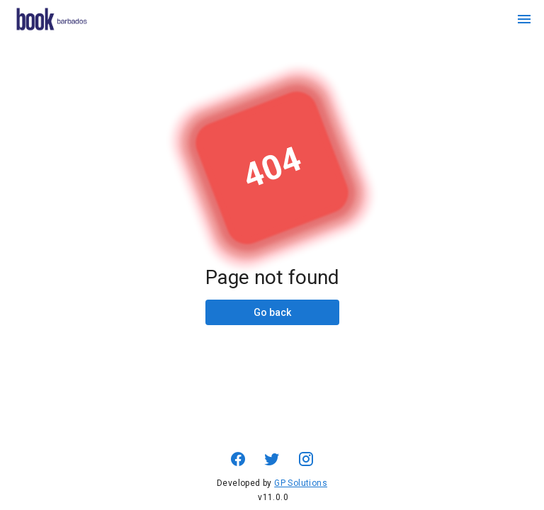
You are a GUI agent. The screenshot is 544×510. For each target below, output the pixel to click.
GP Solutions (300, 483)
